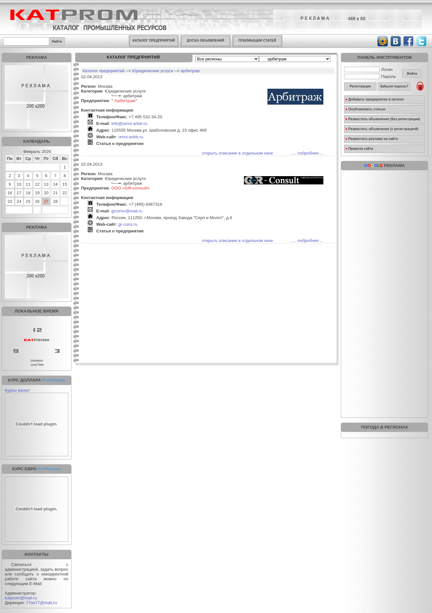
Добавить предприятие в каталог (374, 99)
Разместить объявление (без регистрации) (382, 119)
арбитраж (190, 70)
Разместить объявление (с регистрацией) (381, 129)
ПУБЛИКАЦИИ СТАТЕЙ (257, 40)
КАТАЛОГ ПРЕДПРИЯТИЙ (153, 40)
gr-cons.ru (127, 224)
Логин (368, 69)
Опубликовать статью (365, 109)
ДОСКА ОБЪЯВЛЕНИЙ (205, 40)
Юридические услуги (152, 70)
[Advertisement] (384, 213)
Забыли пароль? (394, 86)
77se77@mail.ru (41, 602)
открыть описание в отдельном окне (237, 153)
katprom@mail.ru (21, 598)
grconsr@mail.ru (126, 211)
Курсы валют (17, 390)
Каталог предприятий (104, 70)
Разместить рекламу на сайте (371, 139)
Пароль (370, 76)
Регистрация (360, 86)
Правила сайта (359, 148)
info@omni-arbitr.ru (129, 123)
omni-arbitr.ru (130, 136)
